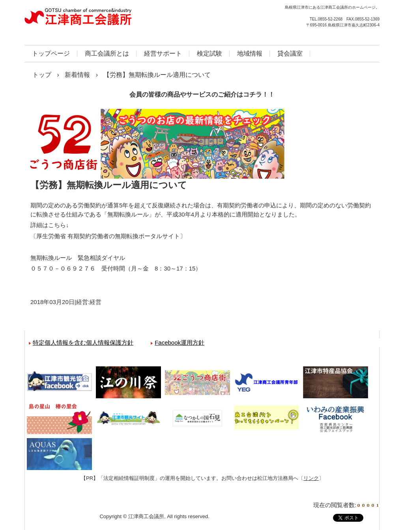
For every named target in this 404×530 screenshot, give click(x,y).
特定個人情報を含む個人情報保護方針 (83, 342)
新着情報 (77, 74)
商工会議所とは (107, 53)
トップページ (51, 53)
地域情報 (249, 53)
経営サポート (163, 53)
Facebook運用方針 (179, 342)
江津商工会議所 (109, 20)
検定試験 (209, 53)
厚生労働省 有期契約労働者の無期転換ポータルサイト (108, 236)
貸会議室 (290, 53)
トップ (41, 74)
